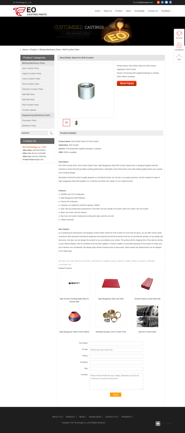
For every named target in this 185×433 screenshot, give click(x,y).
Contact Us (153, 11)
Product (118, 11)
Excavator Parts (29, 120)
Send (115, 394)
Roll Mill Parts (28, 99)
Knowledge (139, 11)
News (128, 11)
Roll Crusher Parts (71, 49)
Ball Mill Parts (28, 94)
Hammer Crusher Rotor (147, 332)
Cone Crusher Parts (31, 79)
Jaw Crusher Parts (30, 68)
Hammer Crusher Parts (32, 89)
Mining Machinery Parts (50, 49)
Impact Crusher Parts (31, 73)
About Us (108, 11)
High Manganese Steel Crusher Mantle (74, 332)
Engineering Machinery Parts (36, 115)
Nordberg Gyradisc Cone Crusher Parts (111, 332)
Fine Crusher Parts (30, 84)
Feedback (165, 11)
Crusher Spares (29, 110)
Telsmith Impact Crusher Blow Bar (147, 299)
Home (97, 11)
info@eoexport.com (145, 2)
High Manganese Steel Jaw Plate (111, 299)
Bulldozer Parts (29, 125)
